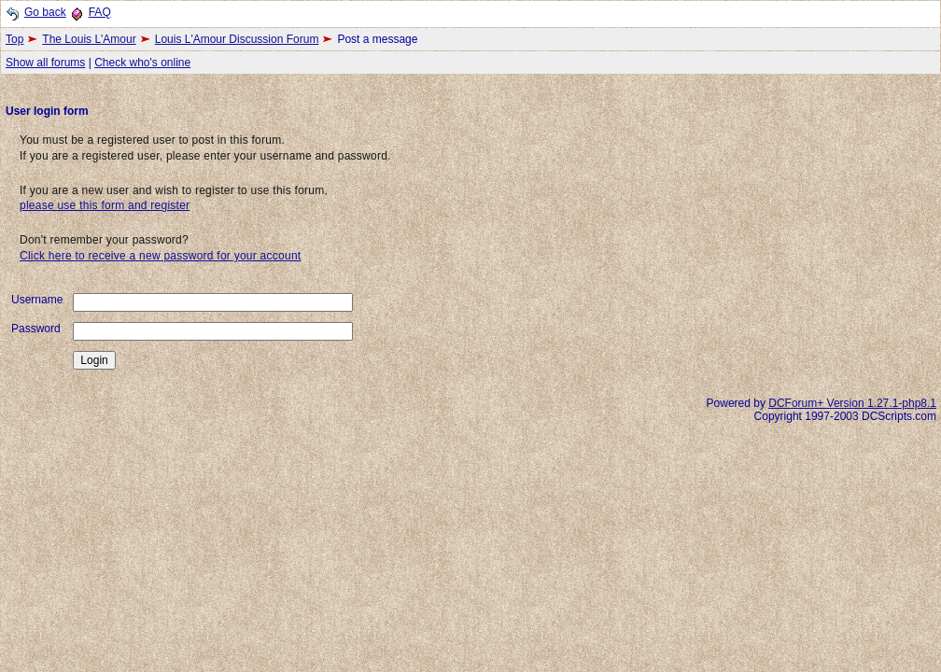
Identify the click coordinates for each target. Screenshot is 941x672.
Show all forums (45, 62)
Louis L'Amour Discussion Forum (237, 39)
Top (14, 39)
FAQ (100, 12)
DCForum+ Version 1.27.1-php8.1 (852, 403)
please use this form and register (105, 205)
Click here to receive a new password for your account (160, 255)
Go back (45, 12)
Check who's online (142, 62)
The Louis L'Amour (88, 39)
